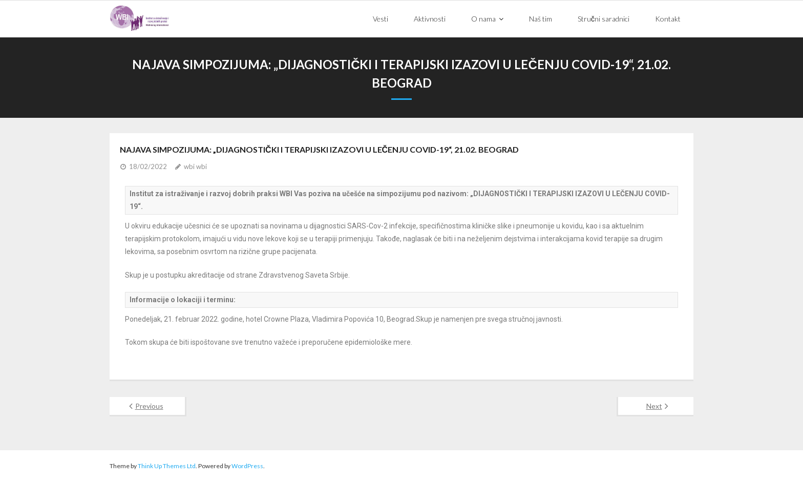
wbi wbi (195, 166)
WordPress (247, 466)
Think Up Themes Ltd (167, 466)
